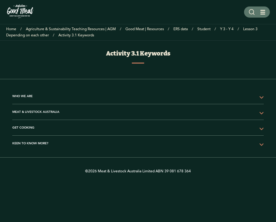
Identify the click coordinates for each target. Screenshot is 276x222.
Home (11, 29)
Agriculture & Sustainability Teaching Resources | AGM (71, 29)
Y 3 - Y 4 (227, 29)
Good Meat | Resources (144, 29)
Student (204, 29)
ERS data (180, 29)
